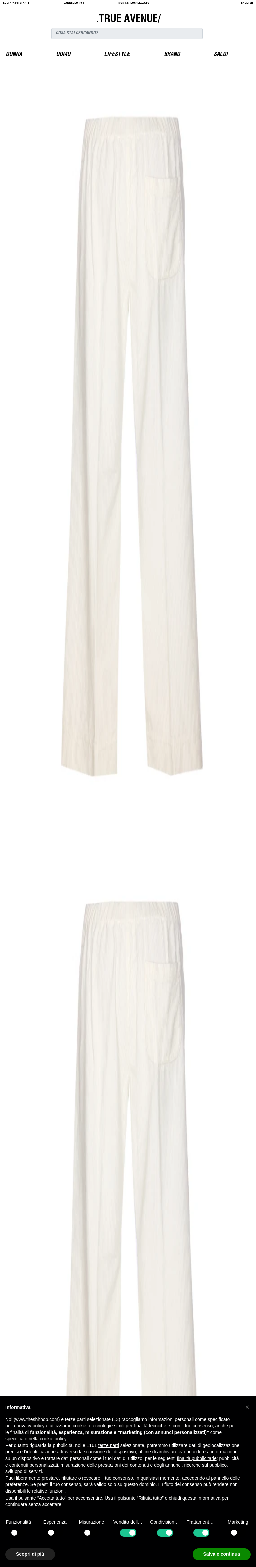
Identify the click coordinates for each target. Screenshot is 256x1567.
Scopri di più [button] (30, 1554)
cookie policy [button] (53, 1438)
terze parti (108, 1445)
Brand (172, 55)
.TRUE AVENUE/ (128, 20)
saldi (221, 55)
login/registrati (16, 3)
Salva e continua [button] (221, 1554)
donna (14, 55)
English (247, 3)
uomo (63, 55)
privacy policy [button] (30, 1425)
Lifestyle (117, 55)
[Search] (127, 33)
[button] (247, 1407)
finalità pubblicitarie (197, 1458)
